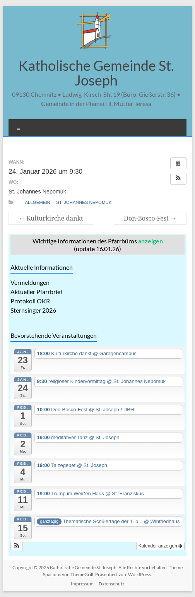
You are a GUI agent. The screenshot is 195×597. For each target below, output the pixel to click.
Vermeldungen (30, 282)
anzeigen (150, 241)
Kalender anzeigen (160, 546)
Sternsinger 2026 (33, 310)
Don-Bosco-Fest (150, 218)
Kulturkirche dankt (51, 218)
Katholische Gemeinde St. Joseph (96, 73)
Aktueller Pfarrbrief (36, 291)
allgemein (37, 202)
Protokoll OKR (30, 300)
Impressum (82, 584)
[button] (178, 178)
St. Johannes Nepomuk (83, 202)
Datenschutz (112, 584)
